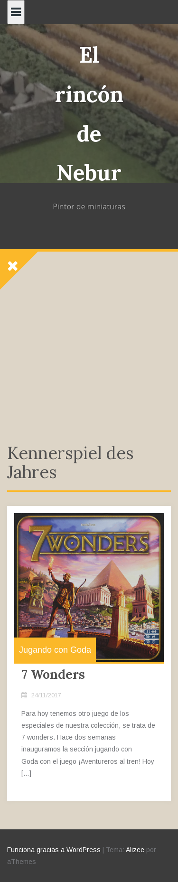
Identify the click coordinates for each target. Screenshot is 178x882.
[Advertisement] (89, 355)
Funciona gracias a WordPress (54, 850)
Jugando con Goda (55, 650)
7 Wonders (53, 674)
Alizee (135, 850)
